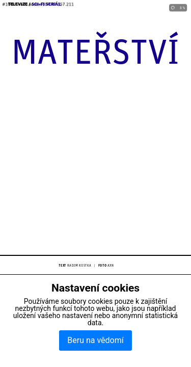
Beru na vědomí (95, 340)
